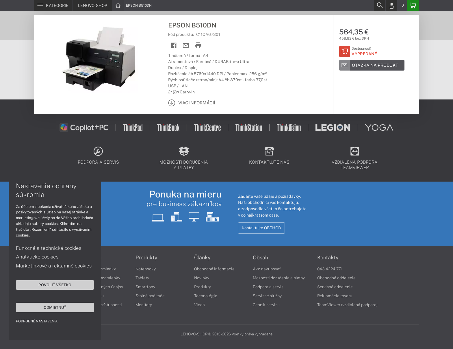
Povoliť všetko (54, 284)
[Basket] (413, 5)
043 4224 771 (330, 269)
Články (202, 257)
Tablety (142, 278)
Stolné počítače (150, 295)
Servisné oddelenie (335, 287)
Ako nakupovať (267, 269)
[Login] (391, 5)
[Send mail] (186, 45)
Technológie (205, 295)
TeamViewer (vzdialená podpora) (347, 304)
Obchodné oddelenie (336, 278)
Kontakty (328, 257)
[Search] (379, 5)
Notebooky (145, 269)
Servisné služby (267, 295)
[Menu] (53, 5)
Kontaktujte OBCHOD (261, 228)
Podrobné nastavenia (37, 321)
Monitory (143, 304)
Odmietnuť (55, 307)
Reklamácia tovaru (334, 295)
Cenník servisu (266, 304)
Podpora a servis (268, 287)
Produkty (146, 257)
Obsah (260, 257)
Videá (199, 304)
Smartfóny (145, 287)
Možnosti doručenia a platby (279, 278)
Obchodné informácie (214, 269)
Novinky (201, 278)
